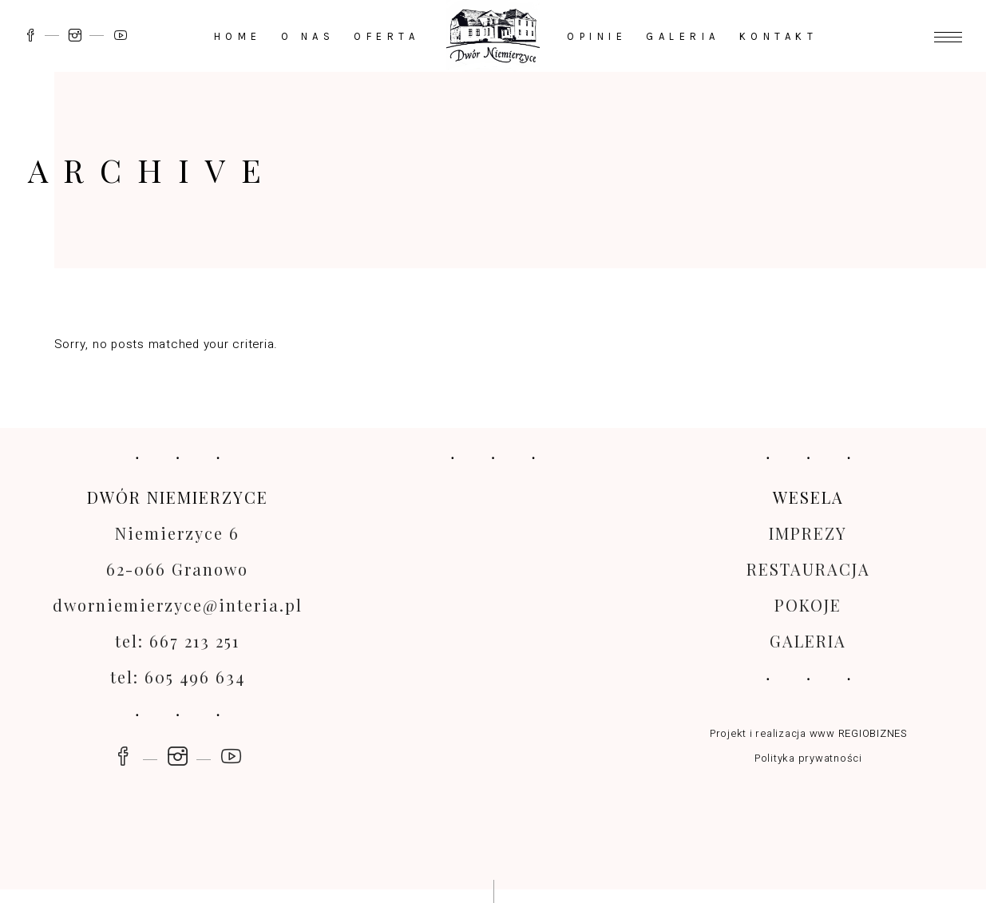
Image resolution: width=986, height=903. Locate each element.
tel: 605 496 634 (177, 676)
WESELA (808, 497)
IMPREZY (808, 533)
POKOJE (807, 605)
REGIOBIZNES (872, 733)
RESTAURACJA (808, 569)
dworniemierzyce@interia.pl (178, 605)
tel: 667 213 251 (177, 641)
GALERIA (808, 641)
